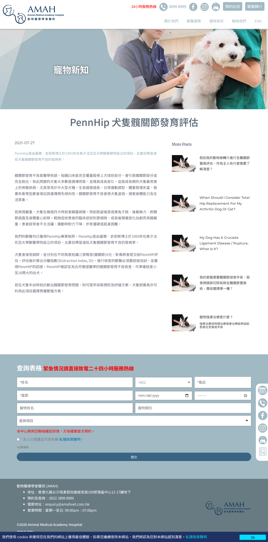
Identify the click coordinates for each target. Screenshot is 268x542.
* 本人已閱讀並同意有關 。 (52, 439)
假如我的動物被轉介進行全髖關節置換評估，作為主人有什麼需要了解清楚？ (225, 163)
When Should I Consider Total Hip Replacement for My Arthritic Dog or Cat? (225, 203)
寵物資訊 (216, 20)
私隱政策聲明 (196, 536)
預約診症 (232, 6)
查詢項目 (26, 420)
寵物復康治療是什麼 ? (216, 317)
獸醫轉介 (254, 6)
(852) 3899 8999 (61, 498)
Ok (253, 537)
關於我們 (171, 20)
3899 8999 (172, 7)
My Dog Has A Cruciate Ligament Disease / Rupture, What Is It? (224, 243)
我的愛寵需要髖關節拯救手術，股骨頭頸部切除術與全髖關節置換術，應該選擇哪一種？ (225, 283)
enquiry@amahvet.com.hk (67, 504)
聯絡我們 (239, 20)
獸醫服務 (194, 20)
